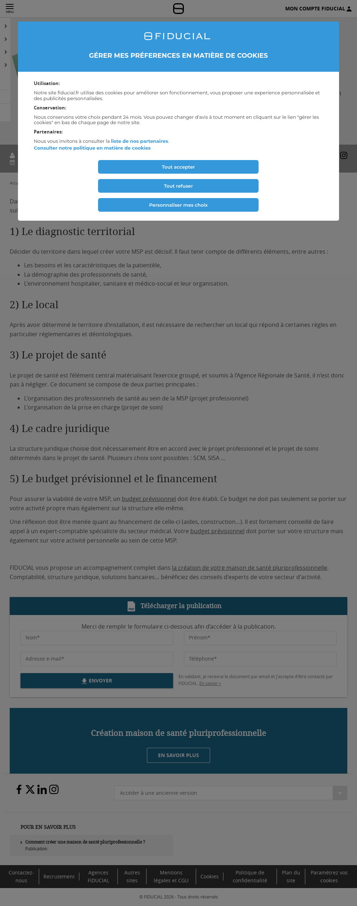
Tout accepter (178, 167)
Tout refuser (178, 186)
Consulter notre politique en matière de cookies (92, 148)
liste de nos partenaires (139, 141)
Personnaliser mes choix (178, 205)
